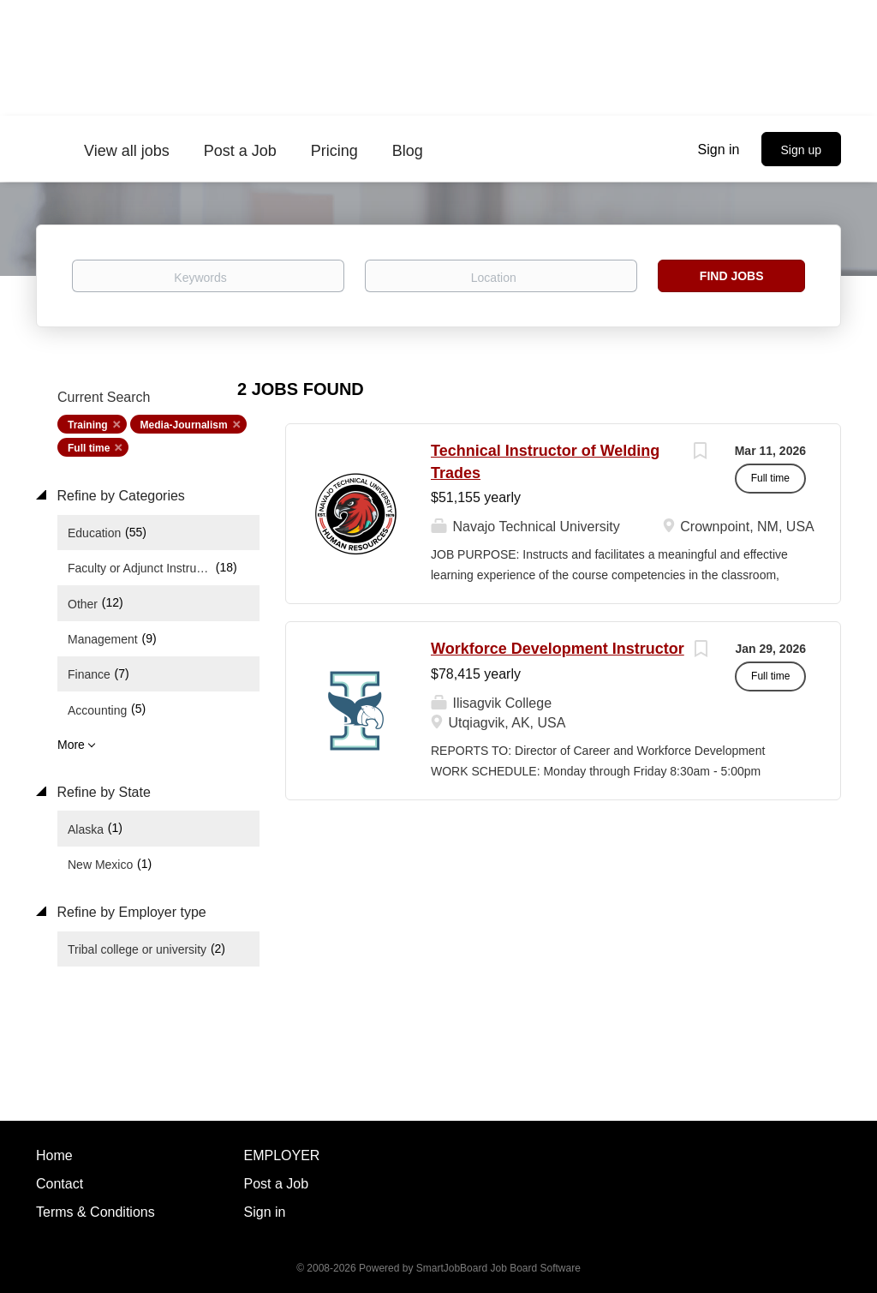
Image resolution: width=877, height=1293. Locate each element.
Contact (59, 1183)
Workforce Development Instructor (557, 648)
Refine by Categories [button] (119, 495)
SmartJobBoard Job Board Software (498, 1268)
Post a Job (276, 1183)
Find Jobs (732, 276)
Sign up (801, 150)
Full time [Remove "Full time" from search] (89, 448)
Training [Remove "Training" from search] (88, 425)
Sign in (719, 149)
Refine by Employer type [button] (129, 912)
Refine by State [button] (102, 792)
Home (54, 1155)
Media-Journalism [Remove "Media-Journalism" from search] (184, 425)
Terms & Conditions (95, 1212)
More (71, 744)
